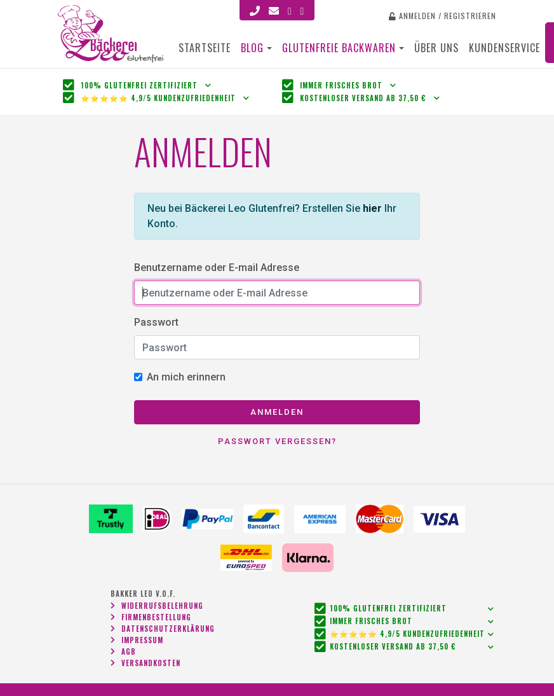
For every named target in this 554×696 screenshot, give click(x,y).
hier (372, 208)
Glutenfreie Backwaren (340, 47)
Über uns (436, 47)
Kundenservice (504, 47)
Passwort (156, 322)
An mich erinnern (186, 377)
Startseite (205, 47)
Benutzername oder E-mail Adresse (216, 267)
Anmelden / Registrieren (442, 15)
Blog (252, 47)
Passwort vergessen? (277, 441)
